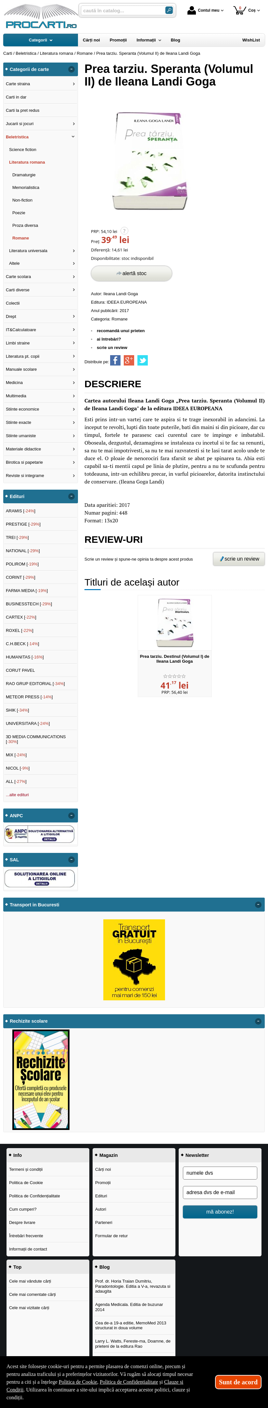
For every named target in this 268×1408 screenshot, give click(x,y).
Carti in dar (16, 97)
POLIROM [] (22, 564)
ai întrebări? (109, 339)
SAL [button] (14, 859)
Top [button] (17, 1267)
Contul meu (203, 10)
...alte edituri (17, 794)
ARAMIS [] (20, 510)
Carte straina (18, 83)
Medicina (14, 382)
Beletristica (17, 136)
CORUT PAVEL (20, 670)
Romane (120, 319)
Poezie (18, 212)
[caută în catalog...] (121, 10)
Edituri (101, 1195)
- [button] (71, 69)
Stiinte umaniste (21, 435)
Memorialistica (25, 187)
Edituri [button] (17, 496)
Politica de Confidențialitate (34, 1195)
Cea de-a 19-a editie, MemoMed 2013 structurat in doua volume (130, 1326)
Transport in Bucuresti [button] (34, 904)
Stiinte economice (22, 409)
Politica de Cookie (26, 1182)
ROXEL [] (19, 630)
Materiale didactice (23, 449)
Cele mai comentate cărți (32, 1294)
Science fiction (22, 149)
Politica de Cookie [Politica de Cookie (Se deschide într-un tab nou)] (78, 1382)
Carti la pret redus (22, 110)
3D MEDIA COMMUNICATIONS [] (36, 739)
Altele (14, 263)
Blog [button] (104, 1267)
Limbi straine (18, 343)
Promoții (103, 1182)
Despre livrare (22, 1222)
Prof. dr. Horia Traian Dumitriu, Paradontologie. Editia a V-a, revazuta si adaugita (132, 1286)
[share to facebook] (115, 360)
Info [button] (17, 1155)
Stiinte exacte (18, 422)
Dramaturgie (24, 174)
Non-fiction (22, 200)
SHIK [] (17, 710)
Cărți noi (103, 1169)
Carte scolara (18, 276)
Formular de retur (111, 1235)
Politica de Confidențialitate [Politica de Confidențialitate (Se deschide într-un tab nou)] (129, 1382)
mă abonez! (220, 1212)
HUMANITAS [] (25, 657)
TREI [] (17, 537)
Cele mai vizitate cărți (29, 1307)
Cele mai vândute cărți (30, 1281)
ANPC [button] (16, 815)
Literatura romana (27, 162)
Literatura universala (28, 250)
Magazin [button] (108, 1155)
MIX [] (16, 754)
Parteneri (103, 1222)
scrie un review (112, 347)
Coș (244, 10)
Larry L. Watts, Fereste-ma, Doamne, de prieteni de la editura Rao (133, 1344)
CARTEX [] (21, 617)
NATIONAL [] (23, 550)
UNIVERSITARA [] (28, 723)
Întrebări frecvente (26, 1235)
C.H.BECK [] (22, 643)
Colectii (13, 303)
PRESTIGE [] (23, 524)
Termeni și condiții (26, 1169)
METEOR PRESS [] (29, 696)
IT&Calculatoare (21, 329)
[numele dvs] (220, 1173)
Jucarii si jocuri (19, 123)
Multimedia (16, 395)
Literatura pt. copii (22, 356)
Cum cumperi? (23, 1209)
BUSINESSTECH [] (29, 603)
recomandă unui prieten (121, 330)
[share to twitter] (142, 360)
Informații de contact (28, 1249)
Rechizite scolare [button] (29, 1021)
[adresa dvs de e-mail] (220, 1192)
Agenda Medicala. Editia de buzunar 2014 (129, 1307)
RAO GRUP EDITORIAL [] (35, 683)
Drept (11, 316)
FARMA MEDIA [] (27, 590)
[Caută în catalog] (169, 10)
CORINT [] (20, 577)
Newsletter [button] (197, 1155)
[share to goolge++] (129, 360)
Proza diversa (25, 225)
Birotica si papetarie (24, 462)
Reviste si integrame (25, 475)
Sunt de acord (238, 1382)
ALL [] (16, 781)
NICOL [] (18, 768)
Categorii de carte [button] (29, 69)
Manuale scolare (21, 369)
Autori (100, 1209)
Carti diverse (18, 289)
